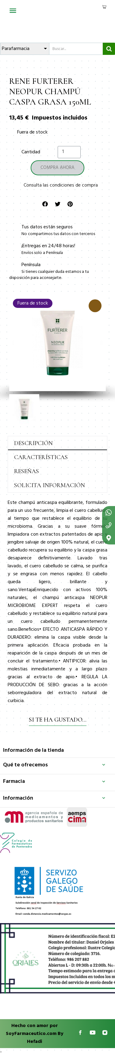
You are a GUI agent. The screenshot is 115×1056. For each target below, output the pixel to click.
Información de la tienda (33, 750)
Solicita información (49, 485)
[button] (13, 343)
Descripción (33, 443)
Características (41, 457)
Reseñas (26, 471)
